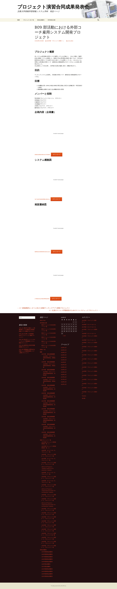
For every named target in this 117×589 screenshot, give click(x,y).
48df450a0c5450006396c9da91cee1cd (42, 251)
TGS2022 (84, 396)
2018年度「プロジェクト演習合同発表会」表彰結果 (49, 381)
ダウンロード (56, 154)
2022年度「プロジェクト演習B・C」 (55, 41)
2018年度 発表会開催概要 (48, 377)
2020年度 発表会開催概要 (48, 393)
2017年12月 (63, 377)
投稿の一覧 (42, 349)
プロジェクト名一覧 (28, 20)
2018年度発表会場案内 (47, 559)
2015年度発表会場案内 (47, 552)
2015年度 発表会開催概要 (48, 354)
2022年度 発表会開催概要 (48, 408)
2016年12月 (63, 382)
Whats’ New (42, 320)
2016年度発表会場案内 (47, 554)
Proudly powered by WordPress (58, 585)
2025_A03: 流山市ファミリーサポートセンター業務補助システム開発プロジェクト (27, 341)
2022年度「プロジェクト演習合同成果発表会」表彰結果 (49, 412)
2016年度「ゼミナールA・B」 (89, 324)
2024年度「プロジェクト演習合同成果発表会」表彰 (49, 428)
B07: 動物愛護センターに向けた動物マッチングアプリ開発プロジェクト (43, 308)
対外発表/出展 (51, 20)
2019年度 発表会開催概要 (48, 385)
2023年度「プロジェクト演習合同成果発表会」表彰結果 (49, 420)
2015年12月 (63, 384)
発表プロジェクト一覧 (45, 440)
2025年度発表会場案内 (47, 576)
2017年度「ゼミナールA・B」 (89, 327)
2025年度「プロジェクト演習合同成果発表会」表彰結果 (49, 436)
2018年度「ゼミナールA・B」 (89, 333)
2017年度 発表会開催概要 (48, 369)
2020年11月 (63, 369)
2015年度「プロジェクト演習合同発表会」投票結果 (49, 357)
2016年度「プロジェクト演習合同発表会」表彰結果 (49, 365)
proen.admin (70, 41)
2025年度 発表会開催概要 (48, 432)
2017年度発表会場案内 (47, 556)
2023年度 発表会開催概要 (48, 416)
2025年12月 (63, 347)
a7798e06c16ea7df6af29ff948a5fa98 (42, 298)
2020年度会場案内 (46, 564)
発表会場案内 (40, 20)
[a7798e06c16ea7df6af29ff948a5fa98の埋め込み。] (58, 275)
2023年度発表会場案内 (47, 571)
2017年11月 (63, 379)
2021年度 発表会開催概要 (48, 401)
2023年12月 (63, 355)
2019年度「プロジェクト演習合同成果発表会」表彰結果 (49, 389)
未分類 (83, 398)
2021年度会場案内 (46, 566)
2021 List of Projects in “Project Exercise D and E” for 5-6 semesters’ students (49, 504)
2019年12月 (63, 372)
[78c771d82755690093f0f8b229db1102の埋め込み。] (58, 179)
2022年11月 (63, 360)
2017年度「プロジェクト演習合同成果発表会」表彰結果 (49, 373)
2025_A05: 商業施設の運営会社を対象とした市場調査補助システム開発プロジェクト (27, 351)
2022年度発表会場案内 (47, 569)
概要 (18, 20)
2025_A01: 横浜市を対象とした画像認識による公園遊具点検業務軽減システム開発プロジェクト (27, 329)
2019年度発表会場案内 (47, 561)
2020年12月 (63, 367)
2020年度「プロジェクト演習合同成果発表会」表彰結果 (49, 396)
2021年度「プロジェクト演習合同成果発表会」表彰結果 (49, 404)
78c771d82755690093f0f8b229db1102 (42, 199)
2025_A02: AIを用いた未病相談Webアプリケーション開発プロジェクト (26, 335)
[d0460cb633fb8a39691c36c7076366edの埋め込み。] (58, 133)
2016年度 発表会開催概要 (48, 362)
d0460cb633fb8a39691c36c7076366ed (42, 154)
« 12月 (64, 335)
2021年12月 (63, 364)
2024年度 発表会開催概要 (48, 424)
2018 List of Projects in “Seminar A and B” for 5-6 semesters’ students (47, 468)
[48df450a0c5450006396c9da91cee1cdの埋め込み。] (58, 228)
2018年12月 (63, 374)
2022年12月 (63, 357)
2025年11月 (63, 350)
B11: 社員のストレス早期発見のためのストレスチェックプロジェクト (74, 310)
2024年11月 (63, 352)
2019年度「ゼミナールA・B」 (89, 340)
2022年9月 (63, 362)
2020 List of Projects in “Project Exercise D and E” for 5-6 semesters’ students (49, 490)
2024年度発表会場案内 (47, 574)
